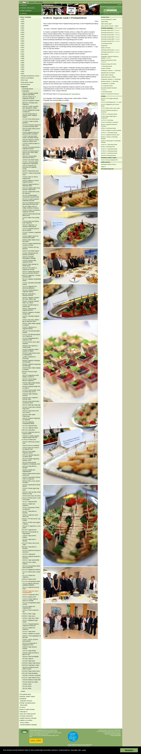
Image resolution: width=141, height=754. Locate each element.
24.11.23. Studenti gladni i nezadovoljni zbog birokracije (31, 196)
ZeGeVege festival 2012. (107, 30)
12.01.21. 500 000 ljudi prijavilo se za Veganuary (31, 335)
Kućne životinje (90, 2)
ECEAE (53, 735)
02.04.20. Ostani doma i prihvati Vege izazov (32, 407)
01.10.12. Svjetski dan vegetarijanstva (29, 607)
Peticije (100, 2)
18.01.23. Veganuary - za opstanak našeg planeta (30, 225)
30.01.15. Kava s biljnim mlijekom (29, 563)
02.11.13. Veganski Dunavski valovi (31, 588)
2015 (22, 43)
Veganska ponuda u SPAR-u (108, 77)
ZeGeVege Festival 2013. (107, 41)
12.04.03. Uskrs (27, 684)
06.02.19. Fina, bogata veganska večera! (29, 452)
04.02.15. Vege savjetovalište (31, 560)
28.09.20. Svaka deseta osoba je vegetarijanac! (31, 353)
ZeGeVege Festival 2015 (107, 50)
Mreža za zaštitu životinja (27, 709)
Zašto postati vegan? (106, 23)
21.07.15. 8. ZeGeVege (107, 120)
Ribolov (84, 2)
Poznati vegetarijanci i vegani (108, 19)
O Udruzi (22, 707)
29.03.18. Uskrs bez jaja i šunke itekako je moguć (32, 492)
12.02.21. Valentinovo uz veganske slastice (30, 327)
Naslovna (24, 5)
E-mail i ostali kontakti (115, 735)
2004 (22, 67)
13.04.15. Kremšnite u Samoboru (109, 122)
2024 (22, 23)
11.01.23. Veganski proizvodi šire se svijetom (31, 229)
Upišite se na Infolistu (26, 720)
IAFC (57, 735)
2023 (22, 26)
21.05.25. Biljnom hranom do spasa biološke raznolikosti (31, 133)
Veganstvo (56, 2)
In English (119, 4)
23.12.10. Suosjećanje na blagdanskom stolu (30, 643)
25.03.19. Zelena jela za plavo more (31, 442)
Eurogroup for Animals (46, 735)
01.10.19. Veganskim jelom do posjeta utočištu (31, 432)
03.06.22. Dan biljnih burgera (31, 251)
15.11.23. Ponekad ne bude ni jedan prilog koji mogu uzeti (31, 203)
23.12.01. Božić (27, 686)
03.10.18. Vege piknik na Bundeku (30, 466)
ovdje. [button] (84, 750)
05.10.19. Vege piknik (29, 430)
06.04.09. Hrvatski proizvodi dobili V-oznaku (30, 668)
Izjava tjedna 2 (105, 54)
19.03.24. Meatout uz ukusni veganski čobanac (31, 181)
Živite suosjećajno (26, 10)
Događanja (23, 698)
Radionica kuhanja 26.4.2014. (109, 64)
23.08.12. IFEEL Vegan (29, 614)
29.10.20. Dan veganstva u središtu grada (30, 346)
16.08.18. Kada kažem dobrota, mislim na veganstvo (31, 478)
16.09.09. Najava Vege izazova (31, 663)
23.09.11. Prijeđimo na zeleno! (31, 633)
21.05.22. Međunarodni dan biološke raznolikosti (30, 253)
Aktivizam (24, 13)
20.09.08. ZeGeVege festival (108, 155)
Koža (69, 2)
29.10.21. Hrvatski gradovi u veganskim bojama (30, 290)
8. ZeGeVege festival (106, 43)
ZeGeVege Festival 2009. (107, 37)
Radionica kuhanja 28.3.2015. (109, 60)
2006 (22, 62)
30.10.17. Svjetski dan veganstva (29, 504)
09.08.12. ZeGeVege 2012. (108, 146)
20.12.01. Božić (27, 688)
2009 (22, 56)
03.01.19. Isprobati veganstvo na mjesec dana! (31, 455)
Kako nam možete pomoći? (28, 714)
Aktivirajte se (23, 711)
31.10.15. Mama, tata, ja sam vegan (110, 108)
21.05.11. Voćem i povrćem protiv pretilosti (30, 640)
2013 (22, 47)
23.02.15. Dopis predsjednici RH (109, 160)
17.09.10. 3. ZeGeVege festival (109, 151)
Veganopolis (104, 45)
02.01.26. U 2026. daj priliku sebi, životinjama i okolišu (30, 107)
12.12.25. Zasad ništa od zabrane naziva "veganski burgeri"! (30, 115)
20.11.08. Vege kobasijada (30, 673)
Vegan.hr (103, 166)
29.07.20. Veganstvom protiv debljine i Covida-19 (31, 376)
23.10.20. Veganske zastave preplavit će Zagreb (31, 350)
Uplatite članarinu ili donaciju (28, 718)
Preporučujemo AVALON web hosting (111, 13)
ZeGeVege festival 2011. (107, 32)
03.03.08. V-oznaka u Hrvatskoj (31, 675)
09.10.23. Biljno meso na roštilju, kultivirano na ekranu (31, 207)
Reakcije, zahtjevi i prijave (27, 696)
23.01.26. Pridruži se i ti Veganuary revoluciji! (29, 97)
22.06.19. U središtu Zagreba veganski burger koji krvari (31, 436)
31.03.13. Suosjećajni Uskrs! (31, 594)
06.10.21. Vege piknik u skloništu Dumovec (29, 294)
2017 (22, 39)
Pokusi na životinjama (27, 78)
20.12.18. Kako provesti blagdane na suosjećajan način (31, 463)
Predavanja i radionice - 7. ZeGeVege (111, 70)
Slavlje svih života (105, 47)
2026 (22, 19)
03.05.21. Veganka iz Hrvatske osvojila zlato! (31, 313)
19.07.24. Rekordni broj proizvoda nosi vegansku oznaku (30, 167)
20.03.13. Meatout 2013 (29, 597)
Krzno (66, 2)
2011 (22, 52)
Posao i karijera (24, 722)
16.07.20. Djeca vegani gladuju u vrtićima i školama (31, 383)
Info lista (115, 2)
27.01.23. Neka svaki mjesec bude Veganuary (31, 222)
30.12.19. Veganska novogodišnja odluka (28, 422)
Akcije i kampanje (25, 17)
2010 (22, 54)
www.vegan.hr (76, 94)
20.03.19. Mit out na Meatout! (31, 445)
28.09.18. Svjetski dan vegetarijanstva (29, 470)
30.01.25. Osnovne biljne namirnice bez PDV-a (30, 156)
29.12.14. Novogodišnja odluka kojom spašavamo (31, 566)
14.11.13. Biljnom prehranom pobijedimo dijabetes (31, 584)
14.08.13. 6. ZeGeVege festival (109, 144)
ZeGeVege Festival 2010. (107, 34)
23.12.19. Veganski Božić (30, 425)
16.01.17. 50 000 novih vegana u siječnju (31, 523)
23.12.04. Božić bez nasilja (30, 682)
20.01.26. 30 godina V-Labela (31, 100)
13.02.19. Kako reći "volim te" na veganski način (31, 448)
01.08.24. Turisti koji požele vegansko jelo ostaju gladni (30, 162)
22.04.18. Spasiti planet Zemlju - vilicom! (32, 485)
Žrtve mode (24, 80)
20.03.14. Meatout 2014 (29, 579)
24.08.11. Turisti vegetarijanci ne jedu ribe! (32, 636)
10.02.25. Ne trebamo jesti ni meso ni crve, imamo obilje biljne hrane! (31, 152)
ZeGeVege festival (28, 89)
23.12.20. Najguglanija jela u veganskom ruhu (31, 339)
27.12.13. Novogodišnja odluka (31, 581)
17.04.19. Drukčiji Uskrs (29, 439)
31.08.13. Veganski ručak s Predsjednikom (31, 591)
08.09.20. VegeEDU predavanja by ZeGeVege (32, 365)
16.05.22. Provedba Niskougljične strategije (29, 257)
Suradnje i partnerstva (26, 716)
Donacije (119, 2)
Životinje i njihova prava (28, 8)
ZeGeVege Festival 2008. (107, 39)
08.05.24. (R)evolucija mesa (30, 171)
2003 (22, 69)
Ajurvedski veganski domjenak (109, 88)
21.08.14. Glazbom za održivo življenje (111, 130)
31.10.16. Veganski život (29, 530)
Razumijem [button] (129, 750)
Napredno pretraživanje (114, 11)
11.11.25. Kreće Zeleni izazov (31, 119)
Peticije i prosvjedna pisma (27, 703)
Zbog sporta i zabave (27, 82)
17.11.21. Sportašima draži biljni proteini (32, 283)
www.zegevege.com (65, 94)
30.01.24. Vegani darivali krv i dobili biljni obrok (31, 185)
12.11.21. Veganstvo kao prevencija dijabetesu (30, 287)
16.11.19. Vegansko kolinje (30, 428)
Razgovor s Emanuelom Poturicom (110, 93)
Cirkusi (76, 2)
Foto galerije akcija (25, 694)
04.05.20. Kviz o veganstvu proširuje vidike (30, 398)
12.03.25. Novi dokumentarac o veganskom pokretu (31, 147)
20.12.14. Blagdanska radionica (31, 569)
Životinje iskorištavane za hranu (30, 76)
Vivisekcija (62, 2)
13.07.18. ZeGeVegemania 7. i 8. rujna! (111, 102)
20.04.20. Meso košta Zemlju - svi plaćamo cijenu (31, 402)
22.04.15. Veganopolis (29, 554)
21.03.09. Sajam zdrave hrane (31, 671)
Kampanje (105, 2)
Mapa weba (105, 11)
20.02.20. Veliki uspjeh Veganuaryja (29, 415)
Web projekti (23, 705)
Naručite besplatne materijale (28, 724)
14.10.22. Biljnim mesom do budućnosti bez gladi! (30, 236)
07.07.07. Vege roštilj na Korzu (31, 677)
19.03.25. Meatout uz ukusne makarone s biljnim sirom (31, 140)
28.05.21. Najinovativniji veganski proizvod (29, 309)
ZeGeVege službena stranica (108, 164)
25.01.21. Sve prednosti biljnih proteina (31, 331)
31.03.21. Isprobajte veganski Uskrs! (31, 316)
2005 (22, 65)
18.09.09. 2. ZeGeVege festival (109, 153)
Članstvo (110, 2)
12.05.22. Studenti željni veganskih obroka (29, 261)
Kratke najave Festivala (107, 75)
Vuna (72, 2)
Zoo (79, 2)
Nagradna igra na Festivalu (108, 72)
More (96, 21)
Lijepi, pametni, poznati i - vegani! (109, 26)
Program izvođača (106, 68)
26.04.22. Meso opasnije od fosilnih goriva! (30, 265)
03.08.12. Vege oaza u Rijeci (31, 618)
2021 (22, 30)
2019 (22, 34)
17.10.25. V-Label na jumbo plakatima (30, 122)
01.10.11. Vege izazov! (29, 631)
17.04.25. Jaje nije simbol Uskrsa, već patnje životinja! (30, 136)
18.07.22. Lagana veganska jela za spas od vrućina (32, 244)
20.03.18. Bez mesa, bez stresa (32, 496)
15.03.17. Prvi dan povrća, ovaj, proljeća (32, 519)
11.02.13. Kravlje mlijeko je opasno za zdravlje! (30, 599)
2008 (22, 58)
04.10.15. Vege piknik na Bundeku (30, 547)
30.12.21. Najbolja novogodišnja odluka (32, 279)
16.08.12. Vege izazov (29, 616)
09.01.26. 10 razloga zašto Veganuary (30, 103)
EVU (39, 735)
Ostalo (23, 691)
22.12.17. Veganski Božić (30, 501)
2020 (22, 32)
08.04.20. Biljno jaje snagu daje (31, 405)
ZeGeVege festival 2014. (107, 52)
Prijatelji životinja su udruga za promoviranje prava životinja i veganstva (111, 7)
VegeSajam (26, 91)
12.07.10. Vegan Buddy (29, 650)
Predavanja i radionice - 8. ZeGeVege (111, 79)
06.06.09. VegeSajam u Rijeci (31, 665)
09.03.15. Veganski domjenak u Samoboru (31, 557)
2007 (22, 60)
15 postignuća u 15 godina (108, 83)
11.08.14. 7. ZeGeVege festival (109, 132)
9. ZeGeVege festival (106, 91)
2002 (22, 71)
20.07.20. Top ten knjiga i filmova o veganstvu (30, 379)
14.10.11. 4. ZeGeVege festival (109, 149)
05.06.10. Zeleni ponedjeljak (31, 656)
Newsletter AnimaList (26, 701)
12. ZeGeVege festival (107, 85)
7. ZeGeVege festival (106, 66)
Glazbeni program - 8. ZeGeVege (109, 81)
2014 (22, 45)
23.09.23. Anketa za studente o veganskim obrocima (31, 210)
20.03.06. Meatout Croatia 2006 (32, 680)
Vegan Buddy (104, 21)
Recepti (96, 2)
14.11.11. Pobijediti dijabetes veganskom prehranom (31, 624)
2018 (22, 36)
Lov (81, 2)
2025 (22, 21)
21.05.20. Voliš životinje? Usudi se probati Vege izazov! (31, 390)
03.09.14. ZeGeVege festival (108, 128)
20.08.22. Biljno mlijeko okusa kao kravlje (31, 240)
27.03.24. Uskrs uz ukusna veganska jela (30, 177)
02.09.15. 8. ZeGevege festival (109, 114)
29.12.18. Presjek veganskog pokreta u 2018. (31, 459)
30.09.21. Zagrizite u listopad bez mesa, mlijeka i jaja (31, 298)
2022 (22, 28)
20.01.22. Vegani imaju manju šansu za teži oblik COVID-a (31, 272)
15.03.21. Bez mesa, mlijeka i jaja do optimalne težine (31, 320)
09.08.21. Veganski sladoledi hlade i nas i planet (31, 301)
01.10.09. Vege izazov (29, 661)
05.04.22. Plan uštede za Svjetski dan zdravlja (30, 268)
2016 (22, 41)
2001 (22, 73)
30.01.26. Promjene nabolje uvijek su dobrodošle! (30, 93)
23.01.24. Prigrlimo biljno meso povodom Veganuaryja (31, 188)
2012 (22, 49)
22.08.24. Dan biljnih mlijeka (31, 160)
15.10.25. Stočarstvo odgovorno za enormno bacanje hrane (32, 125)
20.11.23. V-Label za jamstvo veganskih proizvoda (31, 199)
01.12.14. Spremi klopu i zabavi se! (31, 572)
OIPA (30, 736)
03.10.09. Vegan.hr (28, 658)
